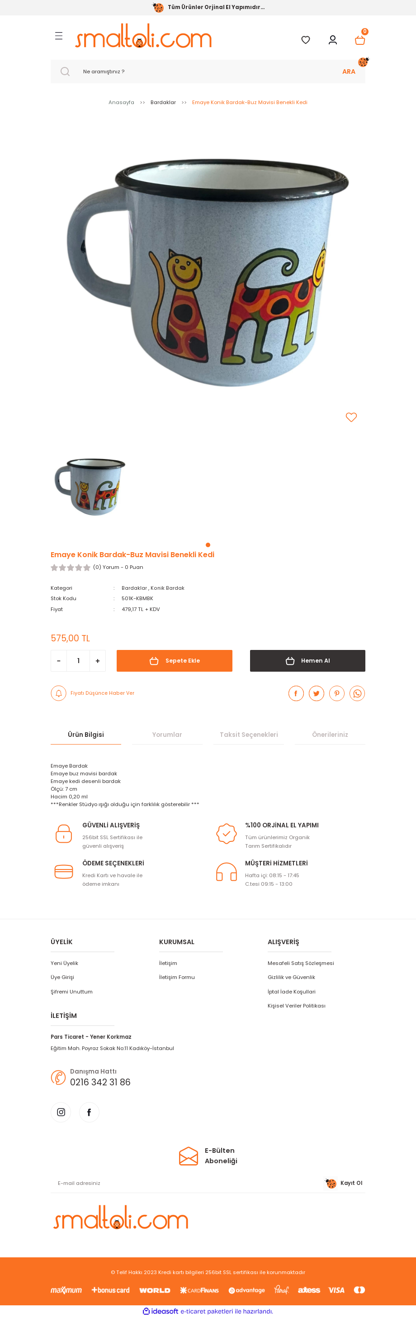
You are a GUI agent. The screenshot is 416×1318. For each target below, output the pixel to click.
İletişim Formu (177, 977)
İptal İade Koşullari (292, 991)
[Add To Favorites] (351, 417)
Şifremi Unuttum (72, 991)
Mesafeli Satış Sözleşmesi (301, 963)
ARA (348, 71)
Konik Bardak (167, 588)
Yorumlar (167, 735)
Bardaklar (134, 588)
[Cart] (360, 40)
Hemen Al (307, 661)
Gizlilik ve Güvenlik (291, 977)
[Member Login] (332, 40)
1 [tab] (208, 545)
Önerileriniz (330, 735)
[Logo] (143, 35)
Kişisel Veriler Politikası (297, 1005)
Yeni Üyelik (64, 963)
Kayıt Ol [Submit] (342, 1183)
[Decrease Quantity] (58, 660)
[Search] (208, 71)
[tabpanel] (90, 490)
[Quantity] (78, 660)
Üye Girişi (62, 977)
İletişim (168, 963)
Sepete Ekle (174, 661)
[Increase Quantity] (97, 660)
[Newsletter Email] (208, 1183)
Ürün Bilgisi (86, 735)
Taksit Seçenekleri (249, 735)
